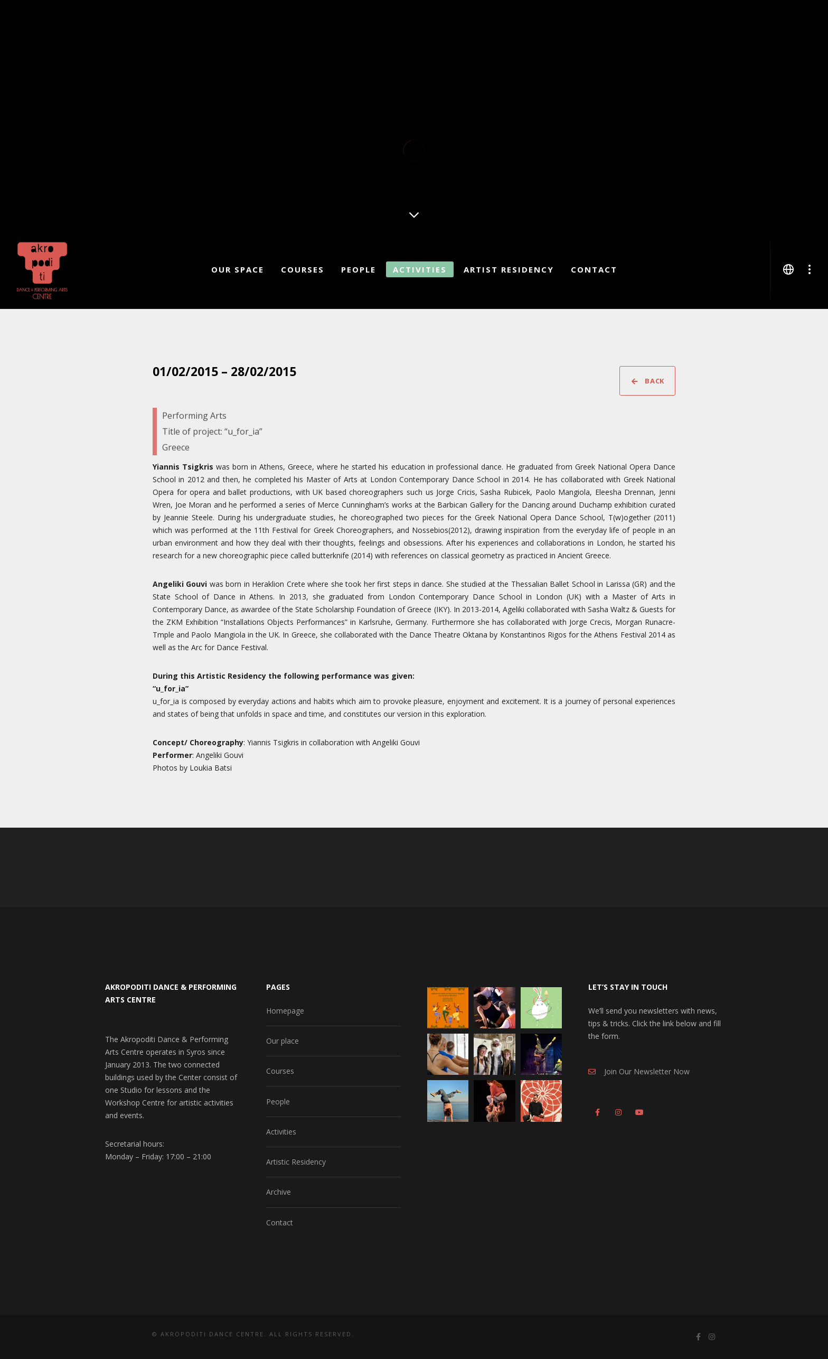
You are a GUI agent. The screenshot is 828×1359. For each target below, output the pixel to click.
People (278, 1101)
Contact (279, 1222)
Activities (281, 1132)
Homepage (285, 1011)
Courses (280, 1071)
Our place (282, 1041)
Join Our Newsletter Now (639, 1071)
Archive (278, 1192)
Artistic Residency (296, 1162)
